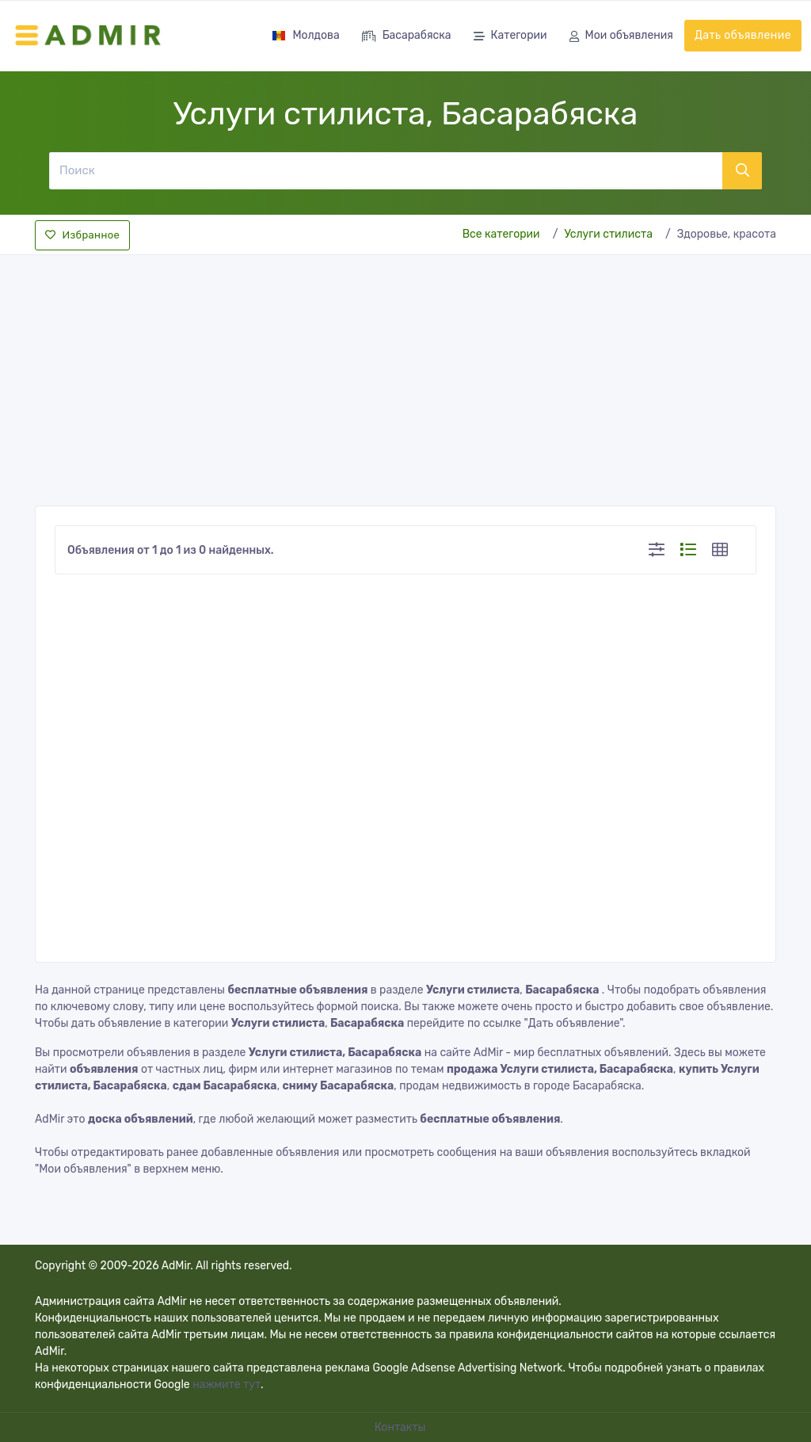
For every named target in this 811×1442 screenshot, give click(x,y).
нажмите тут (226, 1384)
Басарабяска (406, 37)
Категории (510, 37)
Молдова (305, 35)
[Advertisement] (405, 375)
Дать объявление (743, 35)
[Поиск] (385, 170)
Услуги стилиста (608, 234)
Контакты (401, 1427)
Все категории (501, 234)
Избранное (82, 235)
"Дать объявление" (573, 1023)
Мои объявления (621, 37)
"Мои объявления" (83, 1169)
